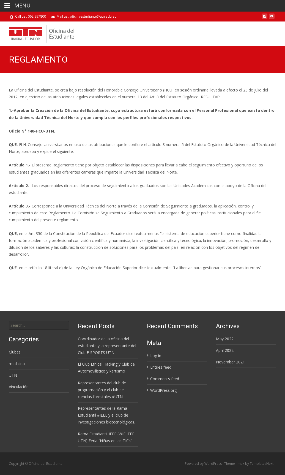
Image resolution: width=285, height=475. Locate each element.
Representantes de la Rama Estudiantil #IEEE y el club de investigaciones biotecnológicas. (106, 415)
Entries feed (160, 367)
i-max (240, 463)
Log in (155, 355)
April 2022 (225, 350)
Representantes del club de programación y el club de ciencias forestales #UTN (102, 389)
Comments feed (164, 378)
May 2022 (225, 338)
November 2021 (230, 362)
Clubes (15, 352)
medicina (17, 363)
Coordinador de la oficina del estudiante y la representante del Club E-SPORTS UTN (107, 345)
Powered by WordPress (204, 463)
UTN (13, 375)
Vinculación (19, 386)
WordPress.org (163, 390)
